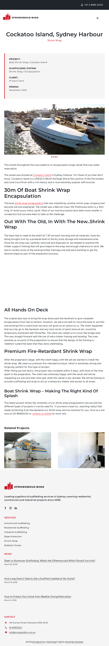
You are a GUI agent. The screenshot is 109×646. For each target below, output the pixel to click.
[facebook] (5, 508)
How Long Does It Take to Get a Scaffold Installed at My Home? (39, 578)
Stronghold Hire (38, 643)
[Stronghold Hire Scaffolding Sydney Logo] (24, 483)
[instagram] (10, 508)
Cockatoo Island (42, 175)
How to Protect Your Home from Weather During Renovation (37, 596)
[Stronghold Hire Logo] (20, 14)
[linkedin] (16, 508)
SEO (60, 643)
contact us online (41, 413)
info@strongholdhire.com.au (22, 632)
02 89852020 (15, 627)
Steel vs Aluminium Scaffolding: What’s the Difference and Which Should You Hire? (49, 560)
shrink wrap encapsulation (29, 203)
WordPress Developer (74, 643)
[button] (52, 156)
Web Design (52, 643)
